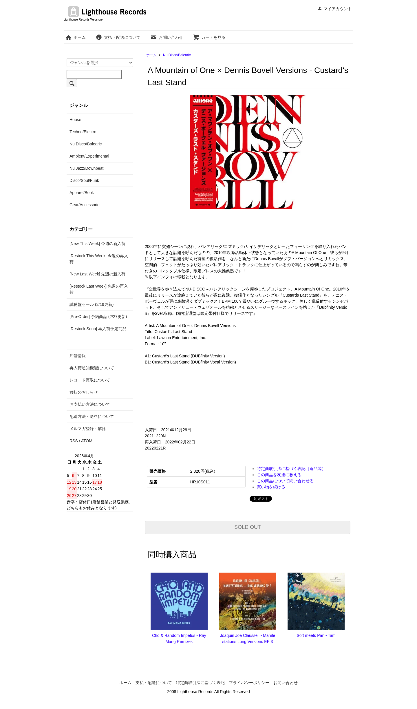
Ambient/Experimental (89, 156)
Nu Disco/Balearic (177, 55)
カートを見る (209, 37)
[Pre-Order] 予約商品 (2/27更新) (98, 316)
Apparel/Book (82, 192)
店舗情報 (78, 355)
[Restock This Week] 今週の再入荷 (99, 258)
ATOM (86, 440)
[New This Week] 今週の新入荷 (97, 243)
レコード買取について (90, 380)
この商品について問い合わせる (285, 480)
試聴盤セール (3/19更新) (92, 304)
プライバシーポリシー (249, 682)
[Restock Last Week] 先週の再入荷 (99, 289)
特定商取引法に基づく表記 (200, 682)
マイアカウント (334, 8)
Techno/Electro (83, 131)
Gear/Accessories (85, 204)
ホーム (75, 37)
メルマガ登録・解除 (88, 428)
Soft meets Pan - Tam (316, 635)
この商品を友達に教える (279, 474)
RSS (74, 440)
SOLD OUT (247, 527)
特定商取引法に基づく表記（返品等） (291, 468)
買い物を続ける (271, 487)
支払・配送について (118, 37)
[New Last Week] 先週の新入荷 (97, 274)
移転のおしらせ (84, 392)
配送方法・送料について (92, 416)
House (75, 119)
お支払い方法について (90, 404)
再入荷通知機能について (92, 368)
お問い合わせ (166, 37)
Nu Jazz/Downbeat (87, 168)
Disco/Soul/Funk (84, 180)
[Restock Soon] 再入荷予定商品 (98, 328)
